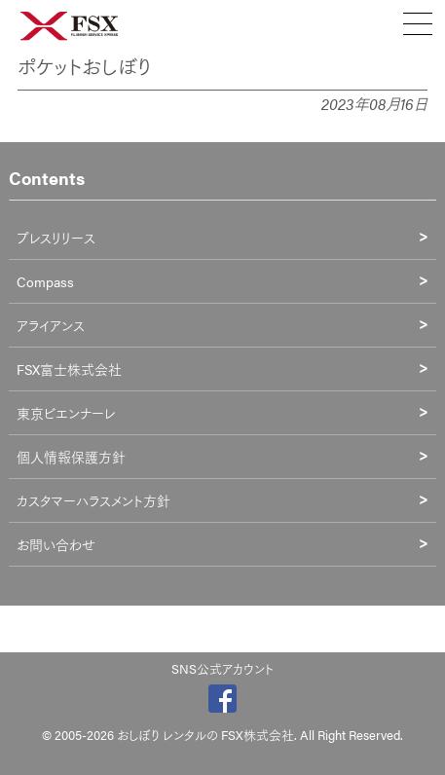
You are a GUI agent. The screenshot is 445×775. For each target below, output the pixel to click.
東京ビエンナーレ (66, 413)
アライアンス (51, 325)
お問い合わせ (56, 544)
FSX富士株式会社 (69, 369)
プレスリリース (56, 237)
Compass (45, 281)
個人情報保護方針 (71, 456)
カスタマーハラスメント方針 (93, 500)
